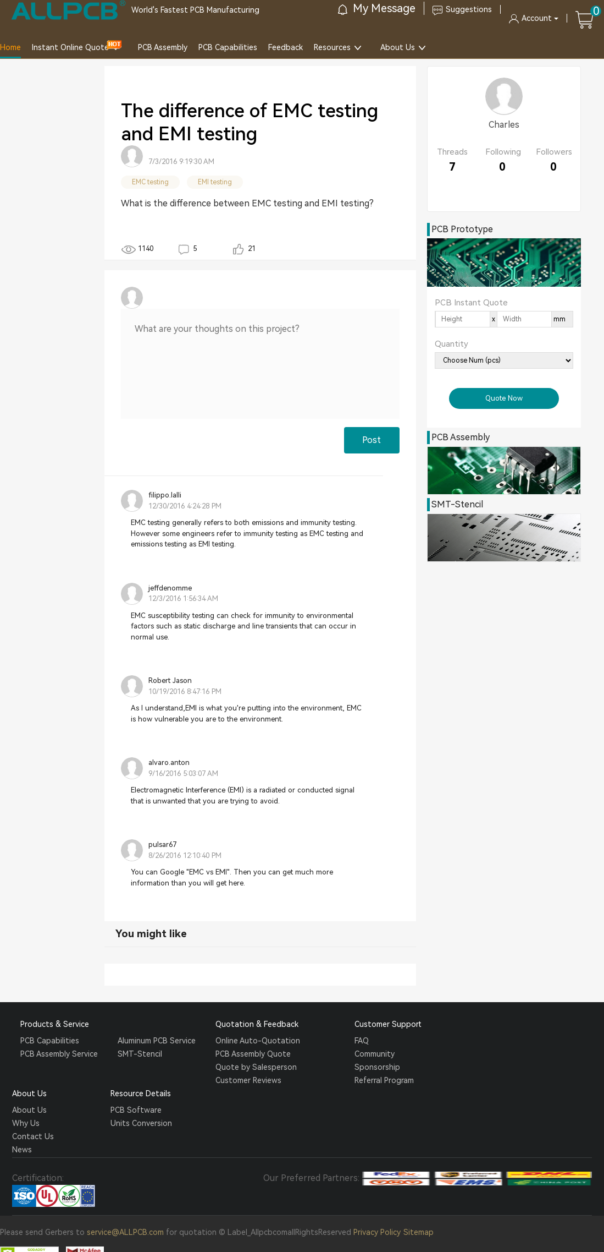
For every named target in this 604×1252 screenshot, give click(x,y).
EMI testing (215, 182)
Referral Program (384, 1080)
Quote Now (504, 398)
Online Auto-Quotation (257, 1040)
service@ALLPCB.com (125, 1232)
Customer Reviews (248, 1080)
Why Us (26, 1123)
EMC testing (150, 182)
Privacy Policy (377, 1232)
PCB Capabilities (227, 47)
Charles (504, 124)
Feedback (285, 47)
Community (374, 1053)
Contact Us (33, 1136)
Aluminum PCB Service (157, 1040)
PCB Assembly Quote (253, 1053)
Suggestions (462, 9)
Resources (332, 47)
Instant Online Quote (70, 47)
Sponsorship (377, 1067)
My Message (376, 8)
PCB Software (136, 1110)
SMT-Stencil (140, 1053)
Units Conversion (141, 1123)
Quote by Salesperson (256, 1067)
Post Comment (371, 444)
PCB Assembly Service (59, 1053)
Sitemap (418, 1232)
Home (10, 47)
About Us (397, 47)
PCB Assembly (162, 47)
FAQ (361, 1040)
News (22, 1149)
